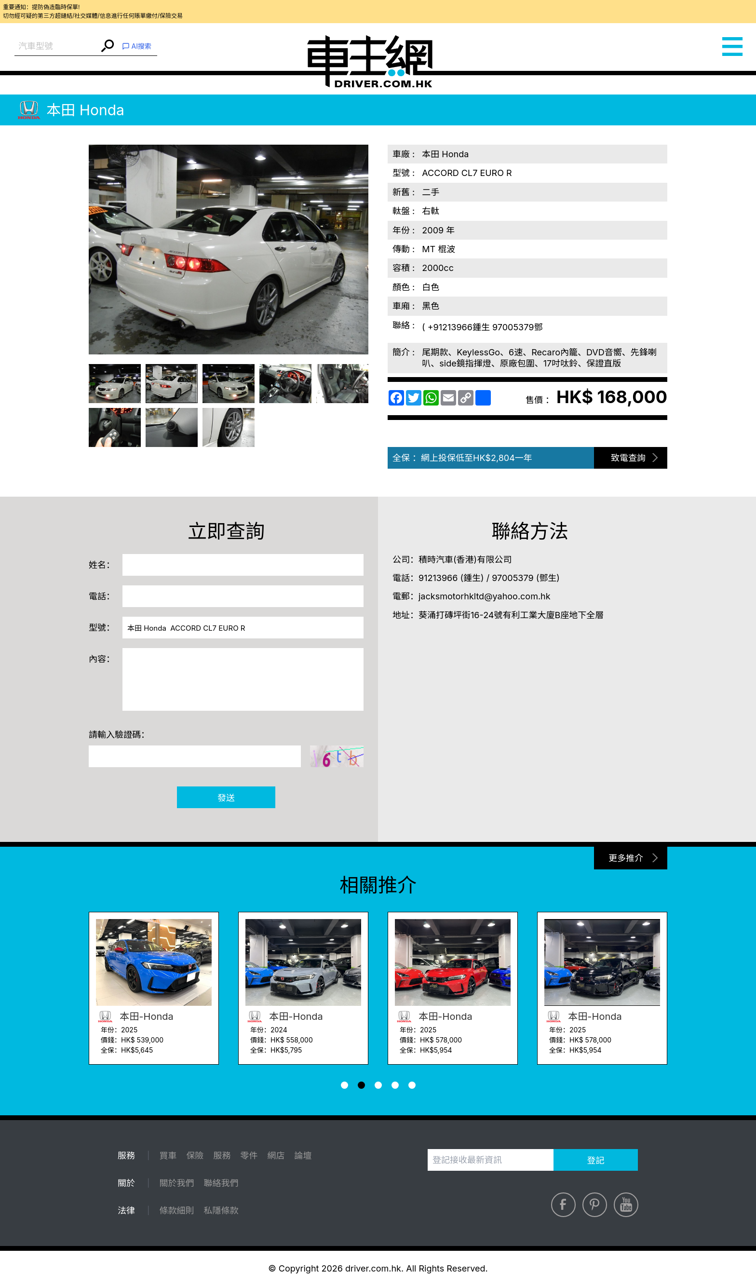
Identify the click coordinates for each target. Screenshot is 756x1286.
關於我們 (176, 1183)
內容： (102, 659)
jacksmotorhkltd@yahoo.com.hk (484, 596)
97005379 (512, 578)
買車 (167, 1156)
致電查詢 (628, 458)
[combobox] (56, 46)
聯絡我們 (220, 1183)
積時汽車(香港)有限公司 (465, 560)
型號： (102, 628)
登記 (596, 1160)
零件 (248, 1156)
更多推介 (625, 858)
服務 (221, 1156)
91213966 (438, 578)
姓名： (102, 565)
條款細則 (176, 1210)
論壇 (302, 1156)
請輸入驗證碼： (119, 735)
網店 (275, 1156)
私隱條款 (220, 1210)
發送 (226, 798)
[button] (344, 1085)
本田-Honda (135, 1016)
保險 (194, 1156)
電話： (102, 596)
